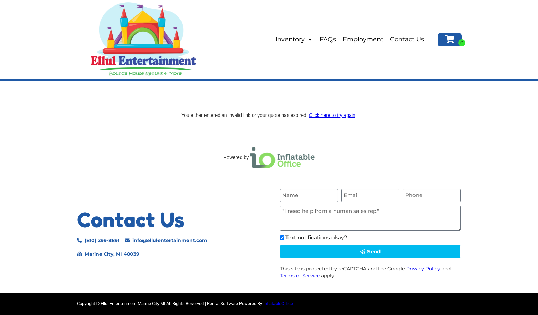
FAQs (328, 39)
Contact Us (407, 39)
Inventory (294, 39)
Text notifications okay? (316, 237)
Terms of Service (300, 275)
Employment (363, 39)
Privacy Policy (423, 269)
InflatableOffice (278, 303)
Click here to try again (332, 115)
